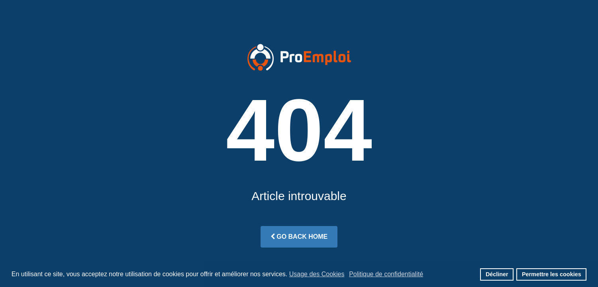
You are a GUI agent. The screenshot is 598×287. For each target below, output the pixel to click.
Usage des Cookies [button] (317, 274)
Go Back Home (299, 236)
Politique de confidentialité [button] (386, 274)
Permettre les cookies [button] (551, 274)
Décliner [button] (497, 274)
